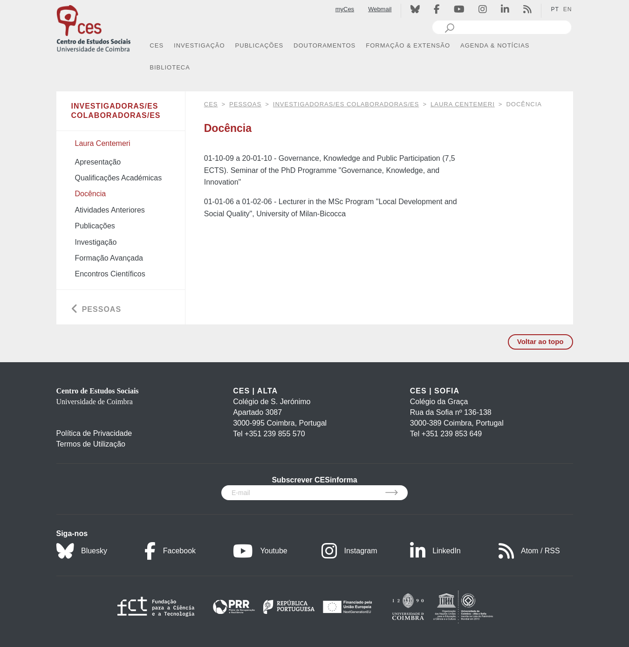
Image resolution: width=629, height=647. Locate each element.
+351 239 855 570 (275, 434)
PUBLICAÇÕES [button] (259, 45)
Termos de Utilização (91, 444)
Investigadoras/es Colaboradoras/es (346, 104)
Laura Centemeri (463, 104)
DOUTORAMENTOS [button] (325, 45)
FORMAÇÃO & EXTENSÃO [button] (408, 45)
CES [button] (157, 45)
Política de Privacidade (94, 433)
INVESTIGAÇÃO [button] (199, 45)
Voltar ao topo (540, 341)
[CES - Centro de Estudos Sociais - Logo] (93, 27)
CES (211, 104)
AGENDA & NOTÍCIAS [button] (494, 45)
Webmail (379, 9)
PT (555, 9)
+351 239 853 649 (452, 434)
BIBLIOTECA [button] (170, 67)
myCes (344, 9)
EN (567, 9)
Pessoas (245, 104)
